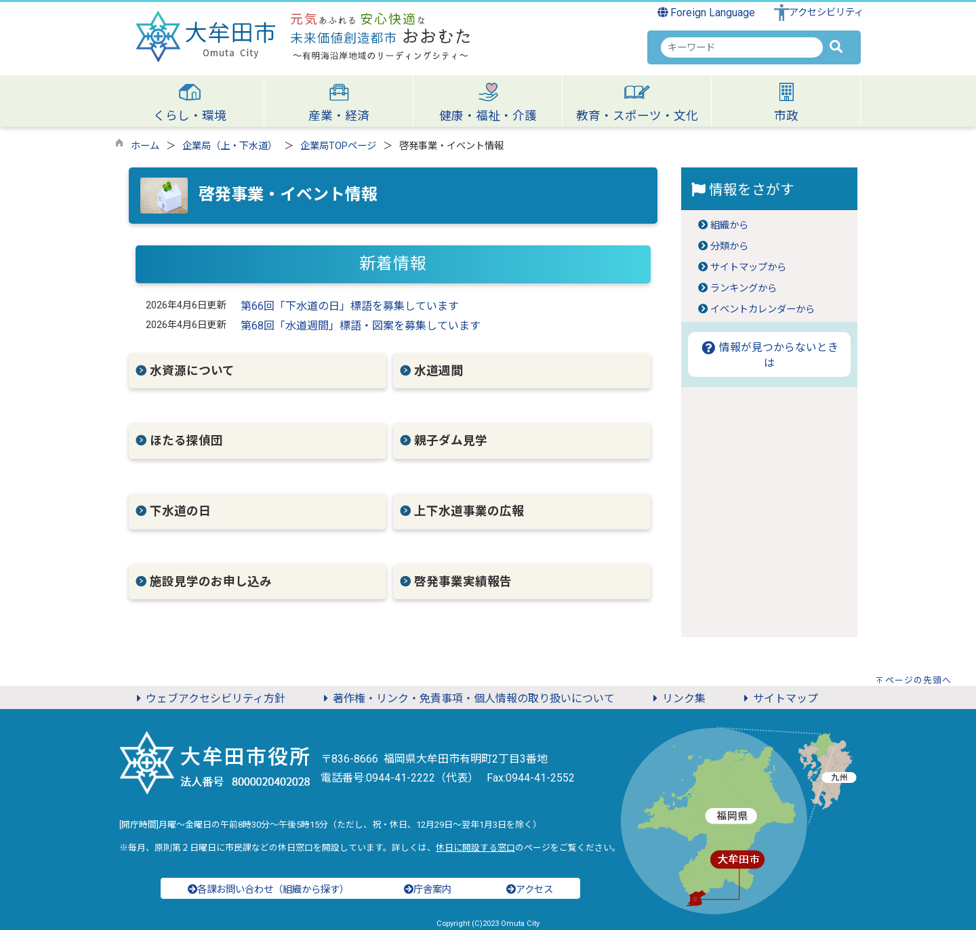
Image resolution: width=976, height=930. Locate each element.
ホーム (145, 146)
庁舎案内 (427, 889)
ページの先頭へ (918, 680)
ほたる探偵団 (186, 440)
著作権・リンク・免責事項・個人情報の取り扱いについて (467, 698)
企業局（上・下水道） (229, 146)
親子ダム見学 (450, 440)
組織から (729, 225)
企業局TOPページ (338, 146)
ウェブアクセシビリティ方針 (208, 698)
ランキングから (743, 288)
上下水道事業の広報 (469, 511)
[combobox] (742, 47)
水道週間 (438, 371)
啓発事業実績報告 (463, 581)
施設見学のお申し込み (211, 581)
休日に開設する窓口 (475, 848)
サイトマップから (748, 267)
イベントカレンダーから (762, 309)
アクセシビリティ (826, 12)
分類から (729, 246)
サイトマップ (778, 698)
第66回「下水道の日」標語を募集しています (350, 306)
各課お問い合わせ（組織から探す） (268, 889)
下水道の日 (180, 511)
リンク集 (677, 698)
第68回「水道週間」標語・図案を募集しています (361, 325)
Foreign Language (706, 12)
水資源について (192, 371)
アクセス (529, 889)
